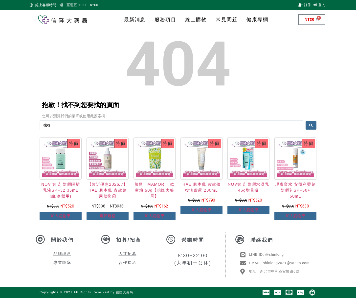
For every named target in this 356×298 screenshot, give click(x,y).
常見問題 (227, 19)
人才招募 (127, 254)
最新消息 (135, 19)
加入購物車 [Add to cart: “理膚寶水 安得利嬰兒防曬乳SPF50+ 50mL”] (295, 215)
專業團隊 (62, 262)
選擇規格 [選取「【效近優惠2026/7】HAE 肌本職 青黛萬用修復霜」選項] (107, 215)
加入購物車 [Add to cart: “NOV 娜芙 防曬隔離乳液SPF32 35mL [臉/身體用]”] (60, 215)
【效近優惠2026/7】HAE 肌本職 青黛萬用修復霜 (108, 190)
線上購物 (196, 19)
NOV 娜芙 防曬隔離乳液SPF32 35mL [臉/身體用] (60, 190)
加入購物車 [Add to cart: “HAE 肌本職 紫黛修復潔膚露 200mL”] (201, 209)
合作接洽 (127, 262)
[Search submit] (311, 125)
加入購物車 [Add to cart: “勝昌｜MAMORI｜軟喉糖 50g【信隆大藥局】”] (154, 215)
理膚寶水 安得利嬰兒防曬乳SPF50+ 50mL (295, 190)
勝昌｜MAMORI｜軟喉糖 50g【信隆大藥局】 (154, 190)
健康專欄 (257, 19)
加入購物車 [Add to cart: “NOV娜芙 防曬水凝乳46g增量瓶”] (248, 209)
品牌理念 (62, 254)
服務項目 (165, 19)
